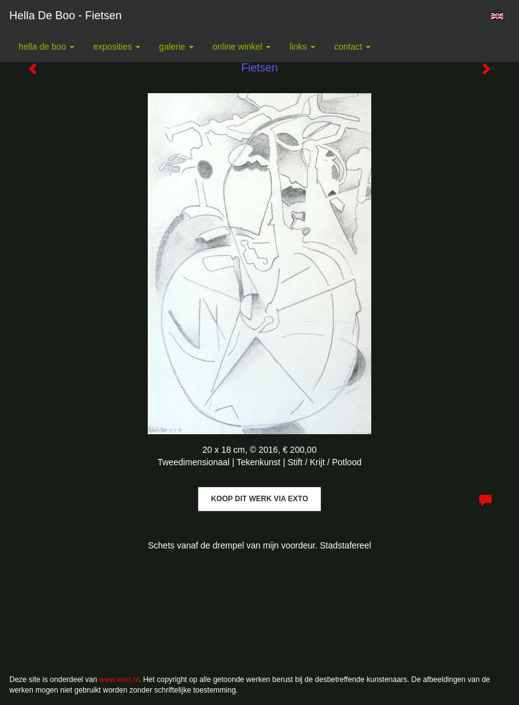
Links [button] (302, 47)
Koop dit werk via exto (259, 498)
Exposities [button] (116, 47)
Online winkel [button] (241, 47)
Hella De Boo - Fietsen (65, 15)
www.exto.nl (119, 679)
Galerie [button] (176, 47)
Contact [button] (352, 47)
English (497, 16)
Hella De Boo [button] (46, 47)
